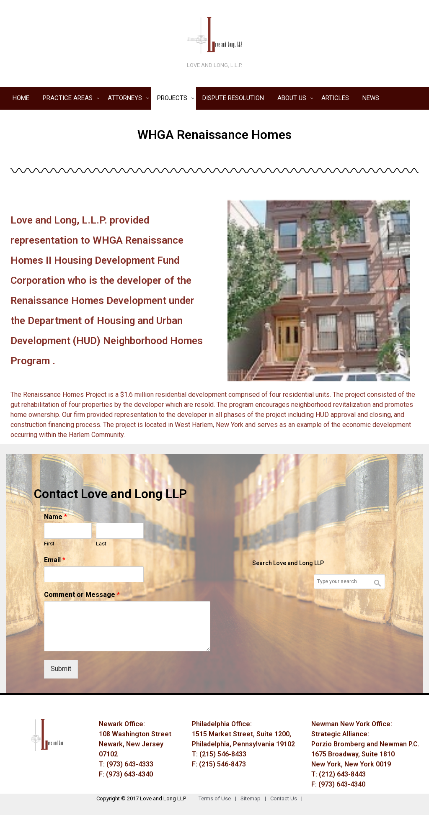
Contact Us (288, 798)
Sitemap (255, 798)
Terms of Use (219, 798)
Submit (61, 669)
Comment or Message (82, 595)
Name (55, 517)
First (49, 543)
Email (54, 560)
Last (101, 543)
